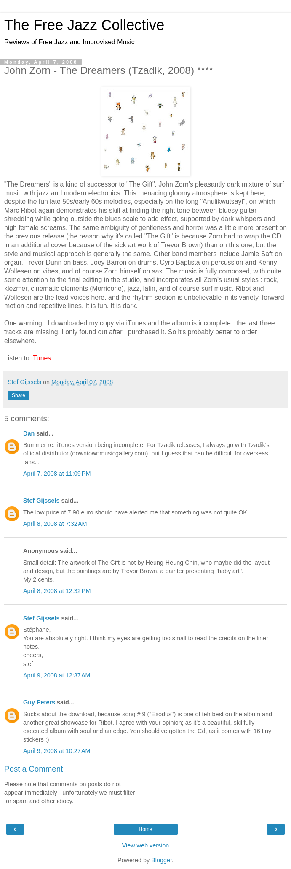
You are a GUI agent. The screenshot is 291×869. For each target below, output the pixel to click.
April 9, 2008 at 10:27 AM (57, 750)
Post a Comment (33, 768)
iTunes (41, 358)
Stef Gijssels (41, 500)
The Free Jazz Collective (84, 25)
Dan (29, 433)
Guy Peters (39, 702)
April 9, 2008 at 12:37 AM (57, 675)
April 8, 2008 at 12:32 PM (57, 590)
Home (145, 829)
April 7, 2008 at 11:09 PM (57, 473)
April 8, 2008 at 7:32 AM (55, 523)
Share (18, 395)
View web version (145, 845)
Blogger (161, 860)
